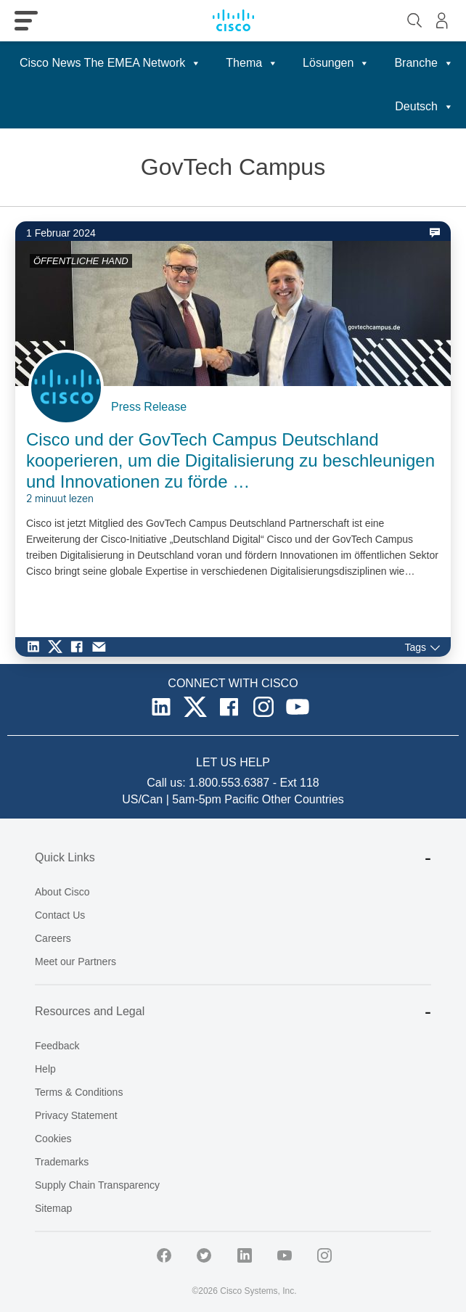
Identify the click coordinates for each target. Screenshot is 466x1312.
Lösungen (336, 63)
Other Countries (303, 799)
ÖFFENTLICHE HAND (80, 261)
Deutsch (424, 106)
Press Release (149, 407)
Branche (424, 63)
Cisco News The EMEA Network (110, 63)
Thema (252, 63)
